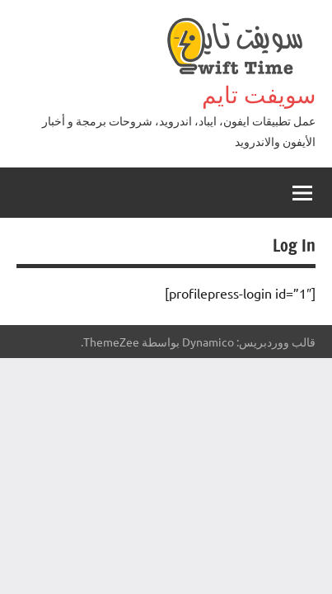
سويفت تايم (259, 94)
